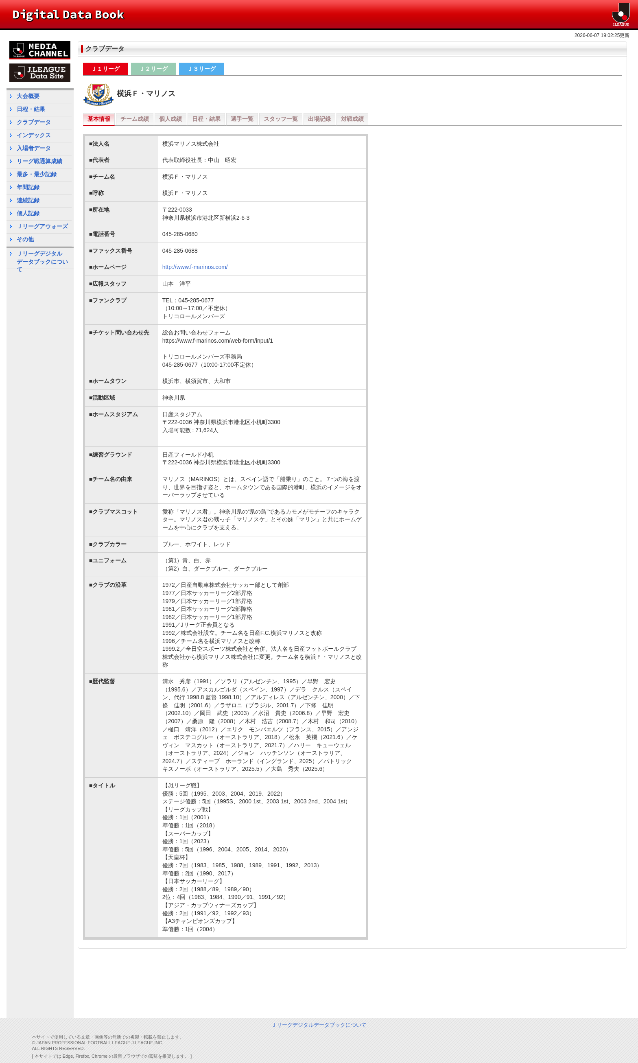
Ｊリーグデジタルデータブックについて (42, 259)
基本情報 (98, 119)
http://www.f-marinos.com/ (195, 267)
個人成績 (170, 119)
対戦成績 (352, 119)
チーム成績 (134, 119)
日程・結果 (206, 119)
